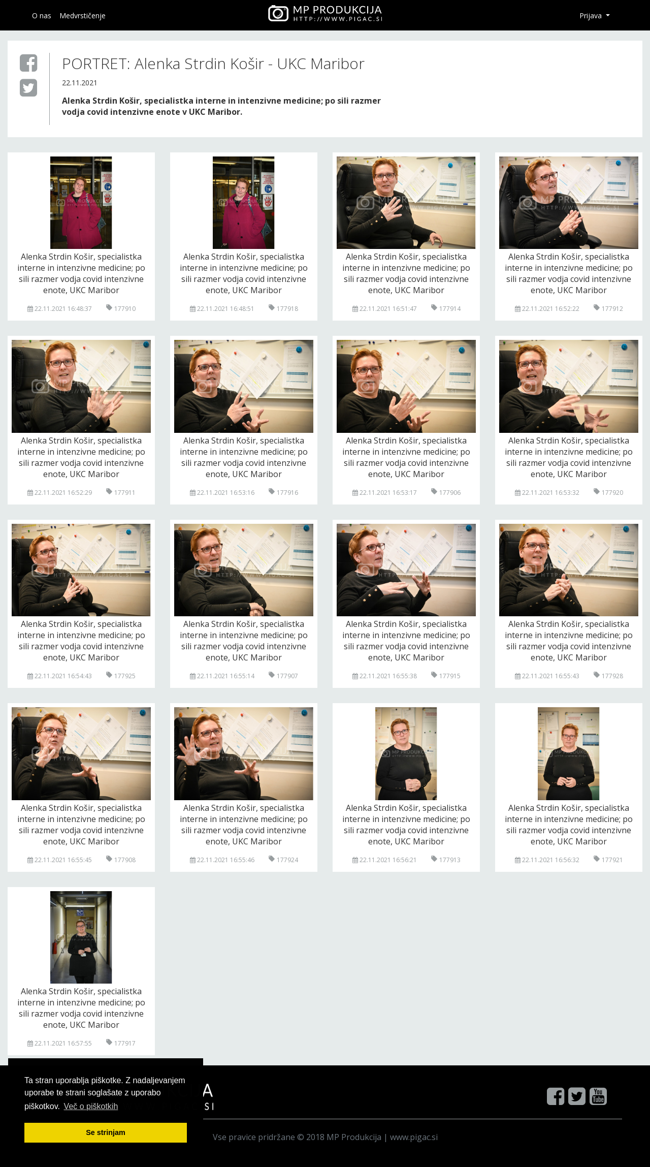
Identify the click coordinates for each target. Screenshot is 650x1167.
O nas (41, 15)
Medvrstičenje (82, 15)
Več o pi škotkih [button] (91, 1106)
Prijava (591, 15)
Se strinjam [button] (105, 1132)
